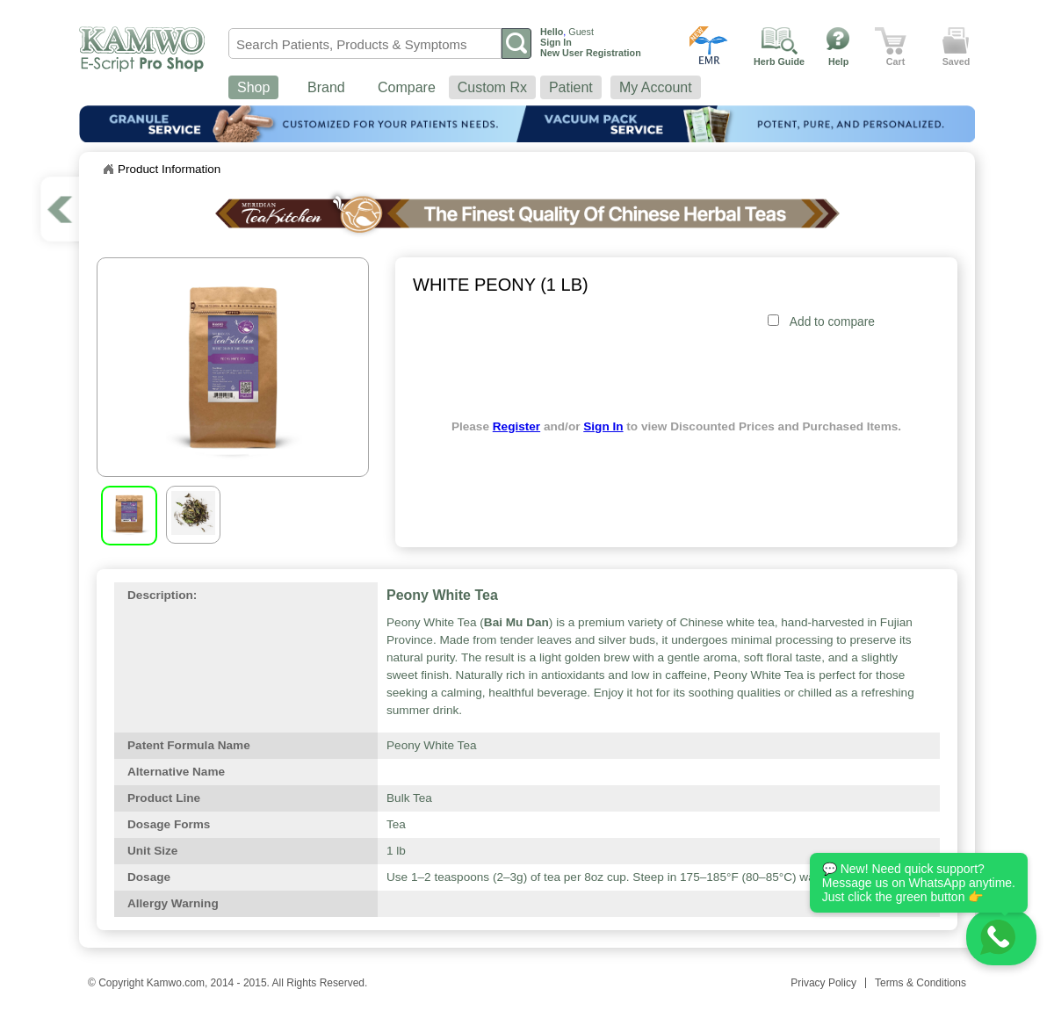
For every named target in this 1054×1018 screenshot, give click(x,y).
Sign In (603, 426)
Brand (326, 87)
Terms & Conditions (920, 983)
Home (108, 169)
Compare (407, 87)
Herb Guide (779, 61)
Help (838, 61)
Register (516, 426)
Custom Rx (492, 87)
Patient (571, 87)
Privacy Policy (823, 983)
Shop (253, 87)
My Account (655, 87)
